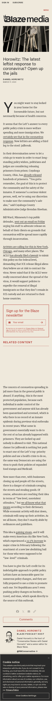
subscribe (18, 3)
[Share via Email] (28, 611)
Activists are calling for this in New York (25, 246)
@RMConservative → (27, 651)
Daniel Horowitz (13, 80)
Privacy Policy (30, 328)
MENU (46, 10)
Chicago (7, 251)
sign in (5, 3)
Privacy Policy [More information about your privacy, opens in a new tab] (12, 690)
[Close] (49, 658)
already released (33, 175)
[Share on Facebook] (17, 611)
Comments (26, 619)
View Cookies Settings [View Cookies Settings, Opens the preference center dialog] (26, 696)
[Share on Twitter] (23, 611)
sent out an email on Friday (30, 221)
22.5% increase (34, 541)
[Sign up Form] (26, 322)
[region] (26, 677)
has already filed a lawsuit (24, 255)
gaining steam (24, 532)
